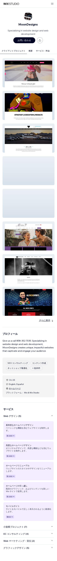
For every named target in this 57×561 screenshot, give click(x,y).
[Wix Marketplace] (11, 3)
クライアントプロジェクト (13, 51)
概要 (31, 51)
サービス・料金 (43, 51)
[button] (28, 72)
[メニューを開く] (52, 4)
